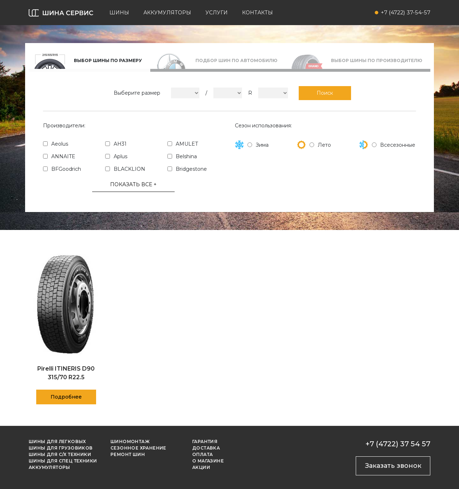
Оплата (202, 454)
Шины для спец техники (63, 461)
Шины (119, 12)
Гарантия (204, 441)
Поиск (325, 93)
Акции (201, 467)
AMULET (187, 144)
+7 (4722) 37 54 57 (397, 443)
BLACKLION (129, 169)
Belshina (186, 156)
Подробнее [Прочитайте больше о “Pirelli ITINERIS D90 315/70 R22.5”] (66, 397)
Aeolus (59, 144)
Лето (324, 145)
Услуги (216, 12)
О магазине (208, 461)
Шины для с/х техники (60, 454)
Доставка (206, 448)
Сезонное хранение (138, 448)
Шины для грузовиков (61, 448)
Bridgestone (191, 169)
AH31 (120, 144)
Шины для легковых (57, 441)
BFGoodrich (66, 169)
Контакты (257, 12)
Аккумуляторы (167, 12)
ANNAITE (63, 156)
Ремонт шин (127, 454)
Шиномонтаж (130, 441)
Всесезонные (397, 145)
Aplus (120, 156)
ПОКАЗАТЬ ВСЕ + (133, 184)
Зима (262, 145)
